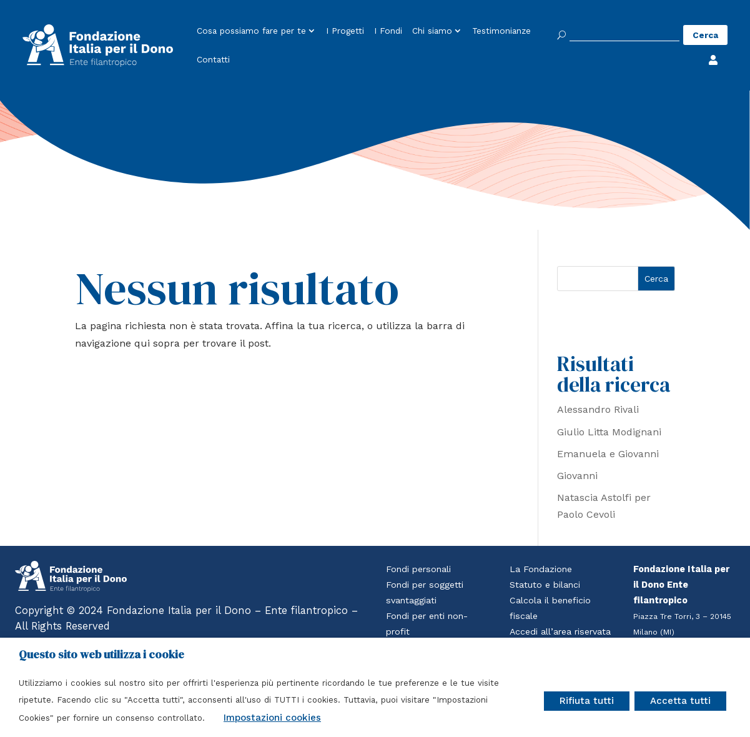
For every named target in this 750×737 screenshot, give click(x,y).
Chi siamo (432, 31)
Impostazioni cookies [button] (272, 717)
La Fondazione (541, 569)
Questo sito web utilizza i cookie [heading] (101, 654)
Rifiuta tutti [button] (587, 700)
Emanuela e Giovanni (608, 454)
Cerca (656, 279)
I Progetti (345, 31)
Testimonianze (501, 31)
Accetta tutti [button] (680, 700)
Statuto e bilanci (545, 585)
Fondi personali (419, 569)
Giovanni (577, 476)
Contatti (213, 60)
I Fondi (388, 31)
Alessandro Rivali (598, 409)
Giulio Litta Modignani (609, 432)
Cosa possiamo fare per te (251, 31)
